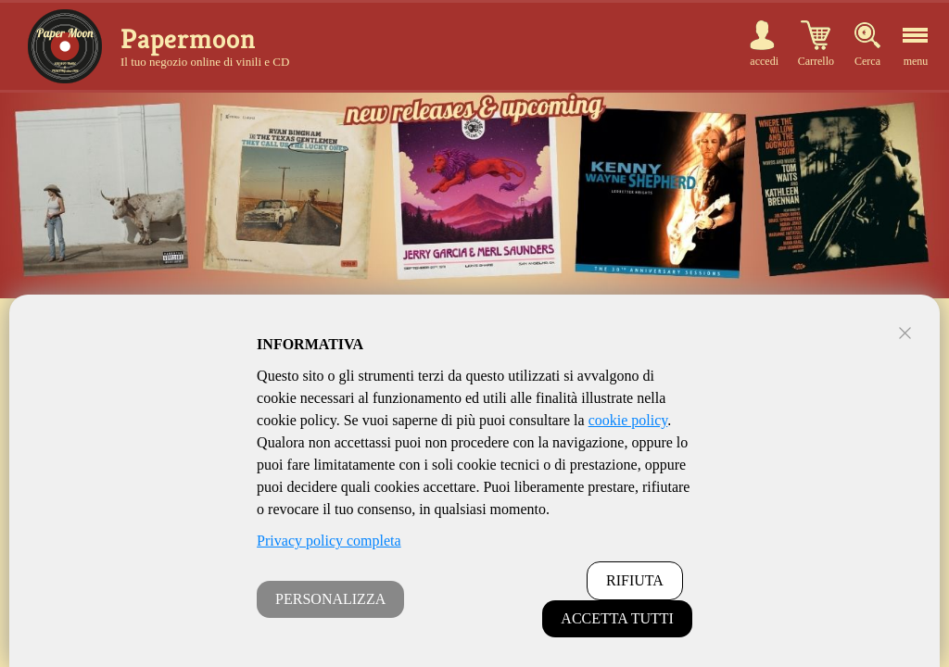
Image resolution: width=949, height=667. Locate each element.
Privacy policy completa (329, 540)
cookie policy (628, 420)
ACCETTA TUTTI (617, 618)
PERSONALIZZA (330, 599)
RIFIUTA (635, 580)
